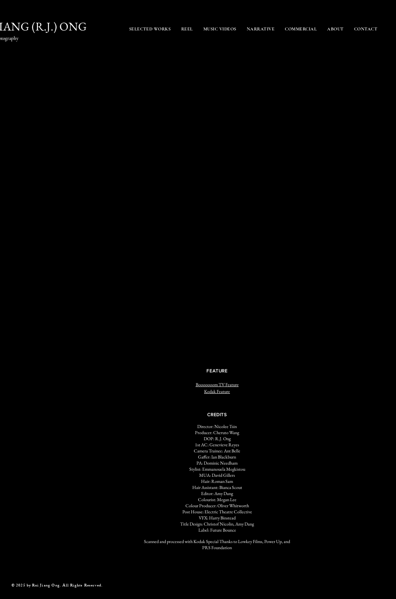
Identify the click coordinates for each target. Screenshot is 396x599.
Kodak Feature (217, 391)
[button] (123, 244)
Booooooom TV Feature (217, 385)
